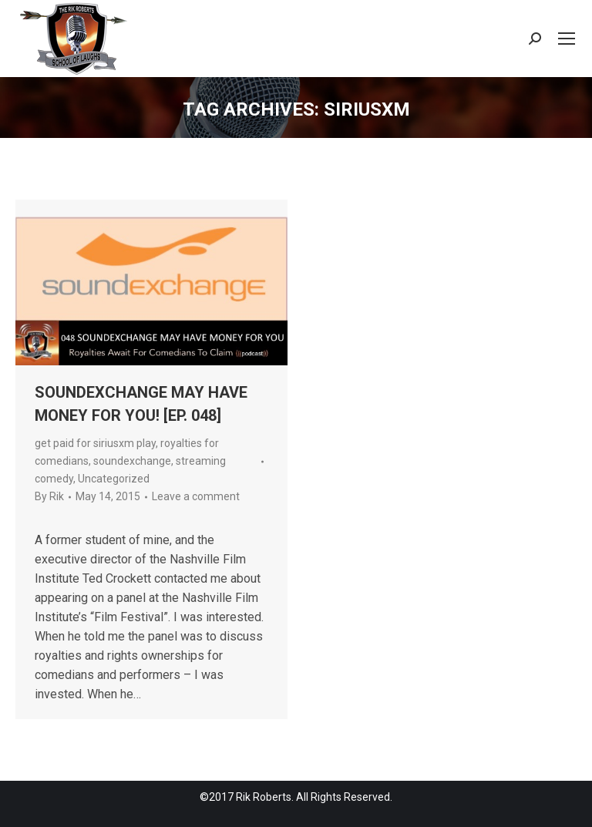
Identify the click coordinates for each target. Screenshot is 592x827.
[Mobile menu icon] (567, 39)
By (49, 496)
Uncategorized (114, 478)
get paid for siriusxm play (95, 443)
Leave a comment (196, 496)
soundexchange (132, 461)
